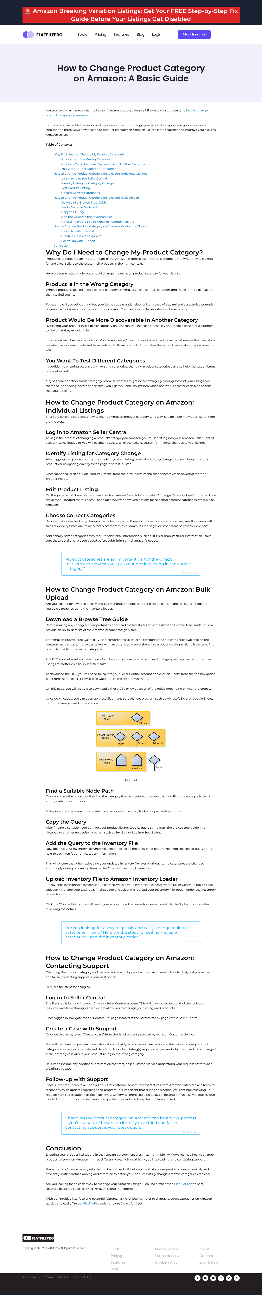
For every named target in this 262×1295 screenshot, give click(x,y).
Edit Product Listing (75, 188)
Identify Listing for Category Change (87, 183)
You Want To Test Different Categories (88, 169)
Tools (82, 34)
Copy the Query (72, 212)
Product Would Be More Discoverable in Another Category (103, 164)
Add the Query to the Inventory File (86, 217)
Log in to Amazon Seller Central (84, 178)
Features (121, 34)
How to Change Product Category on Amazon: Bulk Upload (96, 197)
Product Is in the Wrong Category (85, 159)
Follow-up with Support (78, 241)
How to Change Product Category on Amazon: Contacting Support (102, 226)
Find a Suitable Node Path (80, 207)
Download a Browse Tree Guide (84, 202)
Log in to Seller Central (77, 231)
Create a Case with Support (81, 236)
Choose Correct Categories (80, 193)
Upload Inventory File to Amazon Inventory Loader (97, 221)
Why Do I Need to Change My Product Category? (89, 154)
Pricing (100, 34)
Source (131, 781)
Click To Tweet (191, 573)
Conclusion (61, 245)
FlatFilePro (182, 1185)
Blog (140, 34)
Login (156, 34)
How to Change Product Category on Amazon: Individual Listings (100, 173)
